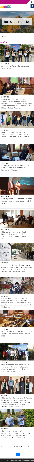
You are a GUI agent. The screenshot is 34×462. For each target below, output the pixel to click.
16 (15, 454)
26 (27, 454)
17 (19, 454)
